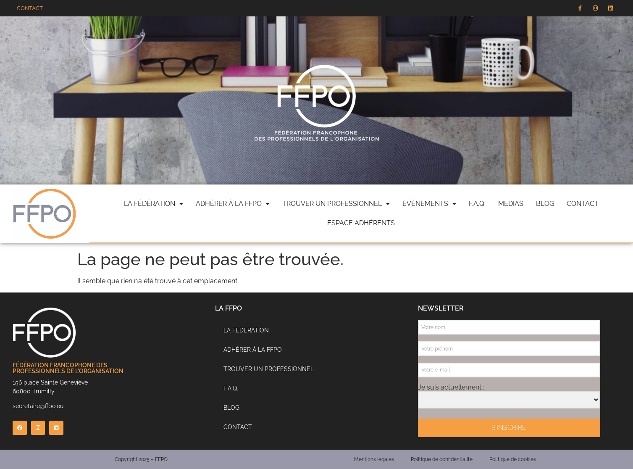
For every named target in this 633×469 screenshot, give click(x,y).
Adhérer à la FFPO (233, 204)
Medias (510, 204)
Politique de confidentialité (442, 459)
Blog (545, 204)
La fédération (153, 204)
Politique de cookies (512, 459)
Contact (583, 204)
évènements (429, 204)
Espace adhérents (361, 223)
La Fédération (246, 330)
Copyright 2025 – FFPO (141, 459)
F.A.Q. (477, 204)
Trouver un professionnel (336, 204)
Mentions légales (374, 459)
